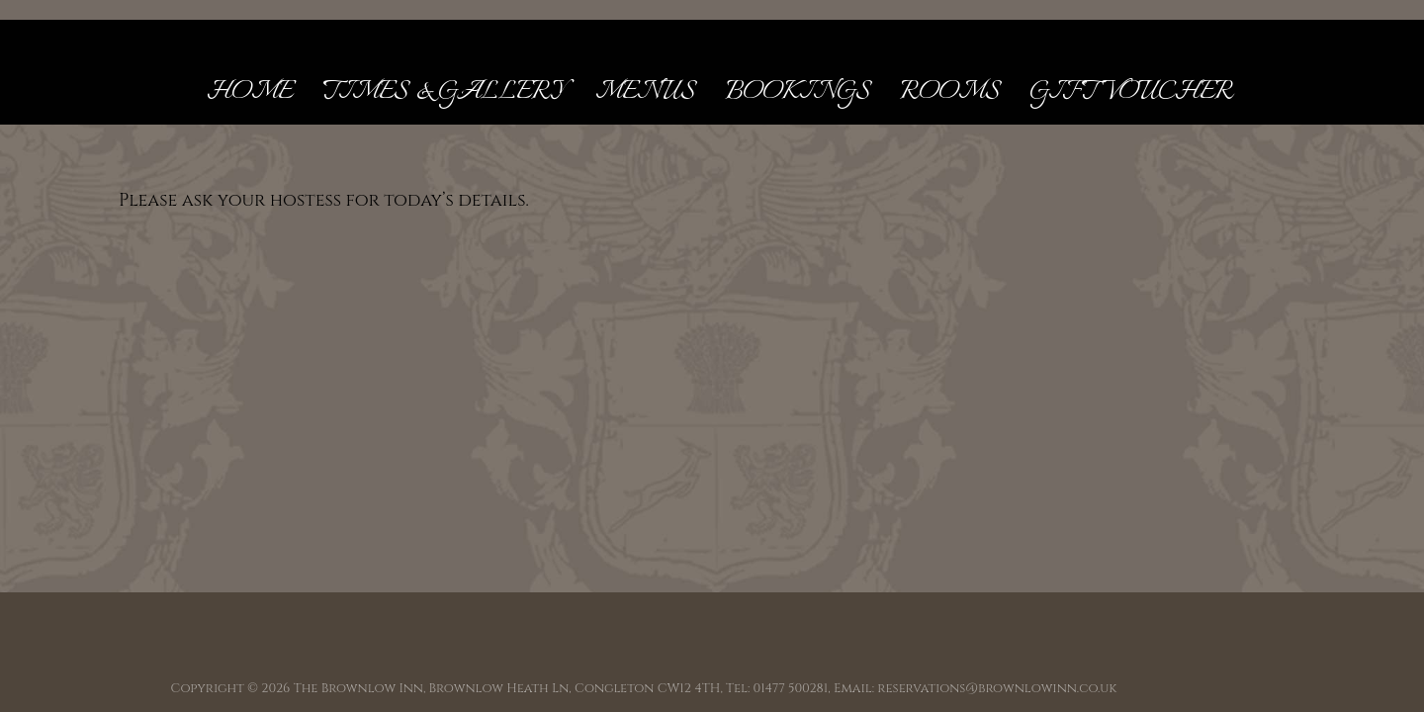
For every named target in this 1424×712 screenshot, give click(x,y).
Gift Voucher (1131, 92)
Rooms (950, 92)
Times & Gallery (444, 92)
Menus (645, 92)
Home (250, 92)
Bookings (797, 92)
